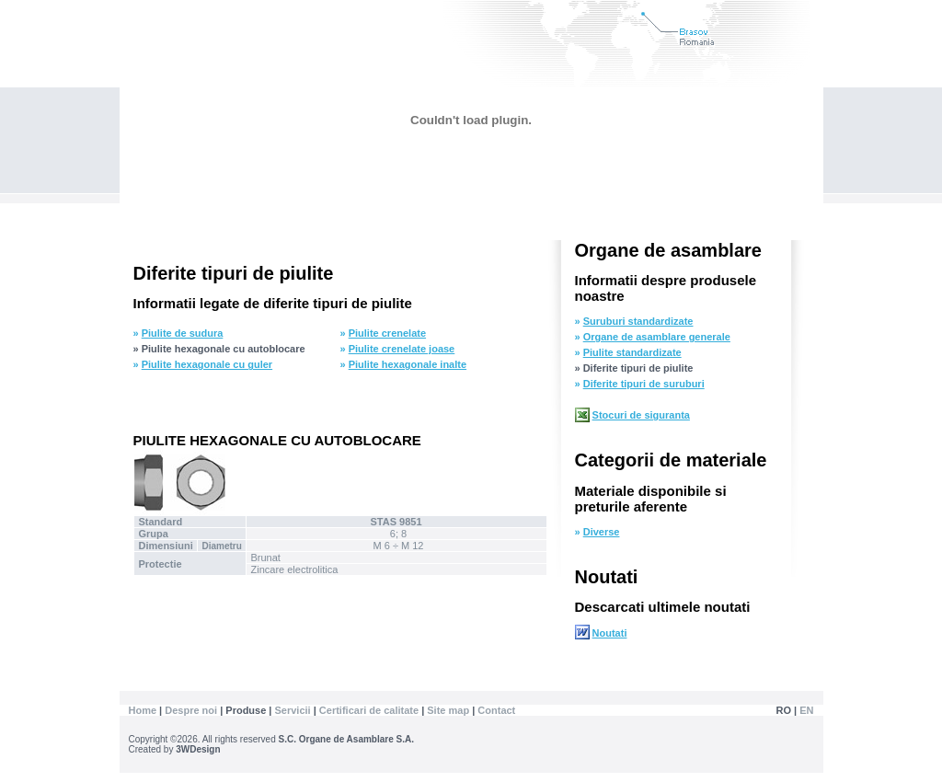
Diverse (601, 531)
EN (806, 710)
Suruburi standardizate (638, 321)
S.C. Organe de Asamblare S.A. (346, 739)
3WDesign (198, 749)
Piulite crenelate (387, 333)
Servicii (293, 710)
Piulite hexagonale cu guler (207, 364)
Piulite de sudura (183, 333)
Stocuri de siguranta (641, 414)
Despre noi (192, 710)
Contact (496, 710)
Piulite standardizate (632, 352)
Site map (448, 710)
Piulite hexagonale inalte (407, 364)
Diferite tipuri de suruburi (644, 383)
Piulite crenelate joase (402, 348)
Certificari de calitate (370, 710)
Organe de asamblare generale (656, 336)
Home (143, 710)
